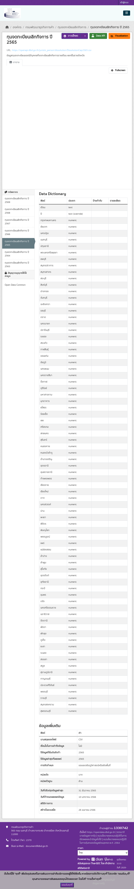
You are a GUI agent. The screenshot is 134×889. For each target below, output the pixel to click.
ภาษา (80, 848)
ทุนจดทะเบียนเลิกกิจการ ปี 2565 (109, 27)
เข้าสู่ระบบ (124, 2)
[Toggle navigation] (126, 13)
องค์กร (17, 27)
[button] (84, 36)
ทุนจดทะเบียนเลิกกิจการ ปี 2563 (17, 264)
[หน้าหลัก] (7, 27)
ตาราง (14, 62)
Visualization (119, 36)
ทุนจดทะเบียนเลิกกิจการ (72, 27)
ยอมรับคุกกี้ (67, 885)
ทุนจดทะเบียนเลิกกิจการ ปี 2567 (17, 221)
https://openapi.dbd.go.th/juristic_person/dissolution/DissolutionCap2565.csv (51, 50)
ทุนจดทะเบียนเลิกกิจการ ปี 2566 (17, 232)
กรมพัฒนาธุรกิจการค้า (39, 27)
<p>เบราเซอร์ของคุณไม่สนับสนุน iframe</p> (67, 130)
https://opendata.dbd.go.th (101, 832)
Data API (98, 36)
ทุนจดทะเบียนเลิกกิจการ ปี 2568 (17, 211)
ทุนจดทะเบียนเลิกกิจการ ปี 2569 (17, 200)
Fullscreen (118, 70)
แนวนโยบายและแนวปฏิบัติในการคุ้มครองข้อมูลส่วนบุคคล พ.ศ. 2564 (103, 841)
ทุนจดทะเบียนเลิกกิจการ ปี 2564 (17, 253)
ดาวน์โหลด (71, 36)
